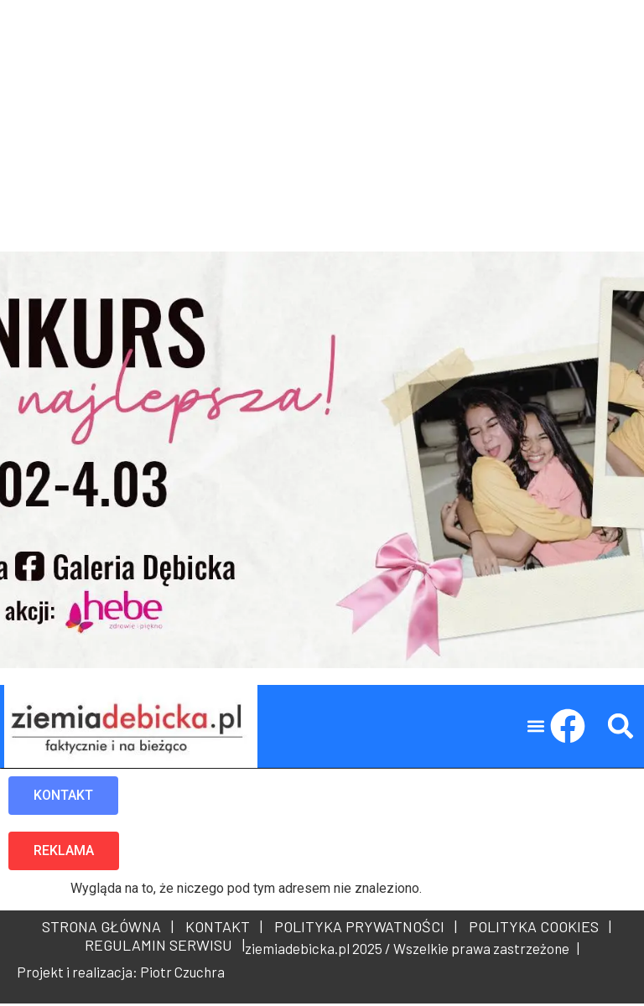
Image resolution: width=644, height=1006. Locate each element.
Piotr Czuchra (182, 974)
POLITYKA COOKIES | (536, 929)
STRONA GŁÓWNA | (108, 929)
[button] (536, 729)
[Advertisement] (322, 117)
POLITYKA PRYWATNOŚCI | (362, 929)
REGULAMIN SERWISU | (161, 947)
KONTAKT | (220, 929)
